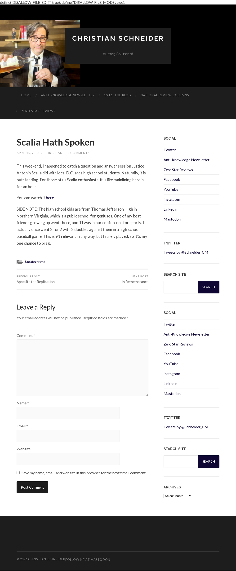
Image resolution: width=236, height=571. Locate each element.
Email (22, 429)
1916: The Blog (117, 95)
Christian (54, 153)
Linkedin (170, 209)
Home (26, 95)
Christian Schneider (118, 38)
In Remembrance (135, 279)
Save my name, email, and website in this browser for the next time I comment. (84, 476)
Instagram (172, 199)
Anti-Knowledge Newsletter (186, 159)
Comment (26, 336)
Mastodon (172, 219)
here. (50, 198)
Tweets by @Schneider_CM (186, 252)
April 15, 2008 (28, 153)
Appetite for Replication (36, 279)
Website (24, 452)
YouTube (171, 189)
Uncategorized (35, 262)
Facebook (172, 179)
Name (23, 406)
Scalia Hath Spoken (57, 142)
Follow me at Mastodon (87, 560)
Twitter (170, 149)
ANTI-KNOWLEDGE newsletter (68, 95)
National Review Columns (165, 95)
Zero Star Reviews (38, 111)
